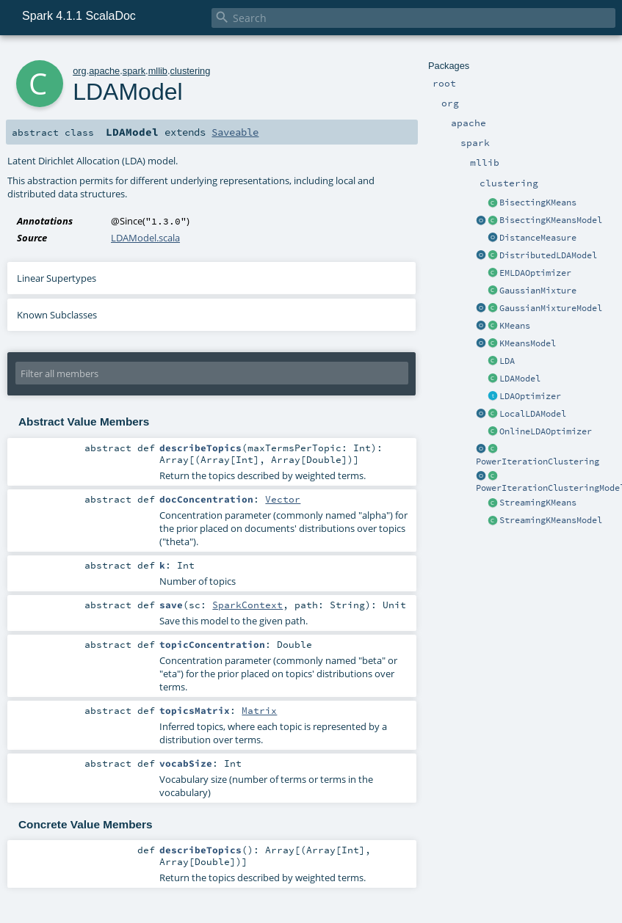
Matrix (259, 710)
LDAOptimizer (530, 396)
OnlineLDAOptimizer (545, 431)
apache (104, 70)
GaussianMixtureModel (550, 308)
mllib (157, 70)
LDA (507, 361)
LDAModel (519, 378)
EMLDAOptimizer (535, 273)
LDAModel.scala (145, 237)
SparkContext (247, 604)
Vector (282, 499)
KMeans (514, 326)
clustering (190, 70)
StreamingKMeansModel (550, 520)
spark (134, 70)
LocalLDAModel (532, 414)
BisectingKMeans (537, 202)
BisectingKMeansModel (550, 220)
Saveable (234, 132)
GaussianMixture (537, 290)
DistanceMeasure (537, 238)
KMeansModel (527, 343)
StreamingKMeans (537, 502)
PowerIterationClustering (537, 461)
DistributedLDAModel (548, 255)
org (80, 70)
